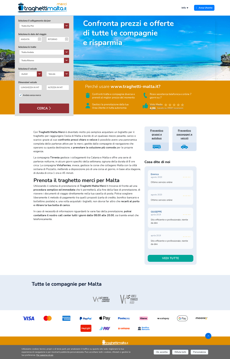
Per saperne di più (44, 355)
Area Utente (204, 7)
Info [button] (185, 7)
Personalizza (199, 352)
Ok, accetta (162, 352)
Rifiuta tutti (180, 352)
